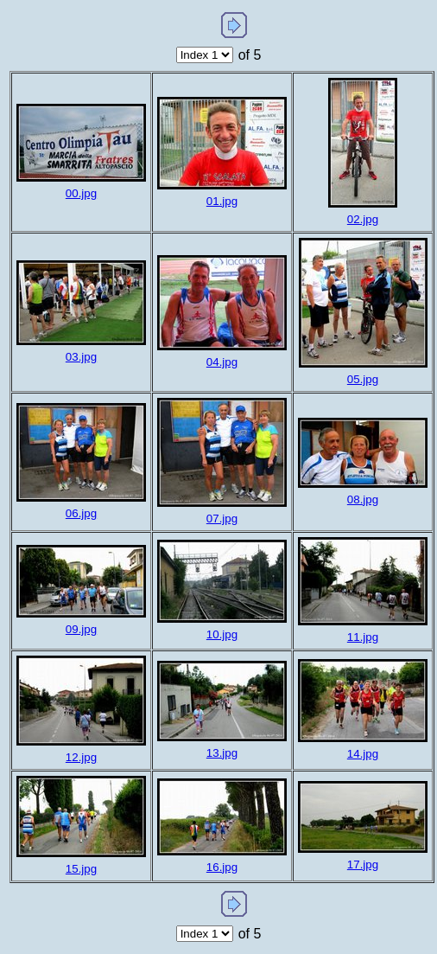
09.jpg (81, 629)
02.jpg (362, 219)
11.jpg (362, 637)
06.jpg (81, 513)
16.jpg (222, 867)
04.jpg (222, 361)
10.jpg (222, 634)
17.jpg (362, 864)
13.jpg (222, 752)
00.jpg (81, 193)
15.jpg (81, 868)
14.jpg (362, 753)
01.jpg (222, 201)
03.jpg (81, 356)
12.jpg (81, 757)
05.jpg (362, 379)
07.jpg (222, 518)
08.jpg (362, 499)
